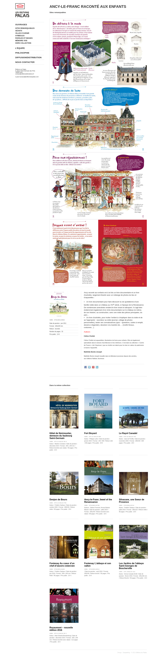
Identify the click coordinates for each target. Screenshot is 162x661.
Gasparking (126, 652)
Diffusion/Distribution (28, 57)
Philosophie (22, 53)
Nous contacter (25, 62)
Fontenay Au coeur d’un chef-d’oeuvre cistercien (62, 564)
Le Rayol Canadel (128, 433)
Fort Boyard (90, 433)
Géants (18, 31)
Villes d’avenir (22, 33)
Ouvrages (21, 24)
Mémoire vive (21, 41)
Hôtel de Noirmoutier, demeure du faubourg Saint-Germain (61, 435)
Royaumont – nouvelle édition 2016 (61, 628)
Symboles (20, 36)
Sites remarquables (25, 28)
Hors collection (23, 43)
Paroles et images (24, 38)
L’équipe (20, 48)
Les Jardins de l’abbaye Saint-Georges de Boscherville (131, 565)
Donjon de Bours (58, 499)
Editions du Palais (141, 652)
